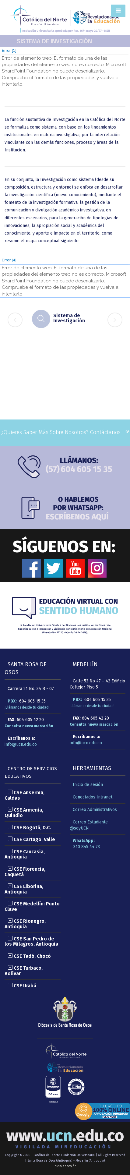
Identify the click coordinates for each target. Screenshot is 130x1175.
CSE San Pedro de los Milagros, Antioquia (31, 941)
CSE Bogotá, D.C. (29, 827)
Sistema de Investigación (54, 41)
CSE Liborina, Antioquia (24, 889)
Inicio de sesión (88, 784)
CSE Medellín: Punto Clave (32, 906)
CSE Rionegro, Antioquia (25, 923)
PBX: (12, 701)
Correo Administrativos (95, 809)
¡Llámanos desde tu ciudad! (27, 707)
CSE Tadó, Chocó (29, 956)
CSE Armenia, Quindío (24, 812)
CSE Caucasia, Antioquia (25, 854)
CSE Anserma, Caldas (24, 795)
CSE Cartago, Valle (31, 839)
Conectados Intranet (92, 797)
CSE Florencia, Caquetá (25, 871)
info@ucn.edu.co (21, 744)
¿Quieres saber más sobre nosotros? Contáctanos (61, 432)
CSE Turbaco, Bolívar (24, 970)
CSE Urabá (22, 986)
